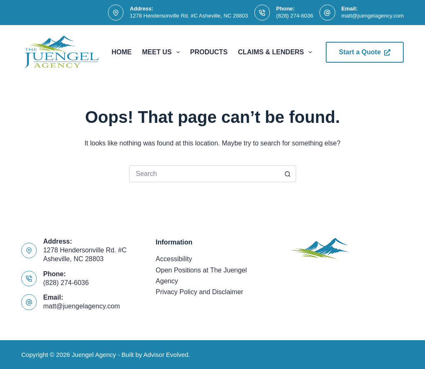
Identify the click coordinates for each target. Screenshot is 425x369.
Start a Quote (364, 52)
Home (121, 52)
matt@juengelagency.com (373, 16)
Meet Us (162, 52)
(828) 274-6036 (294, 16)
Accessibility (174, 258)
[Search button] (287, 173)
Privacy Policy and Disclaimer (199, 291)
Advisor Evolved (166, 354)
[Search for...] (204, 173)
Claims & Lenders (276, 52)
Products (209, 52)
